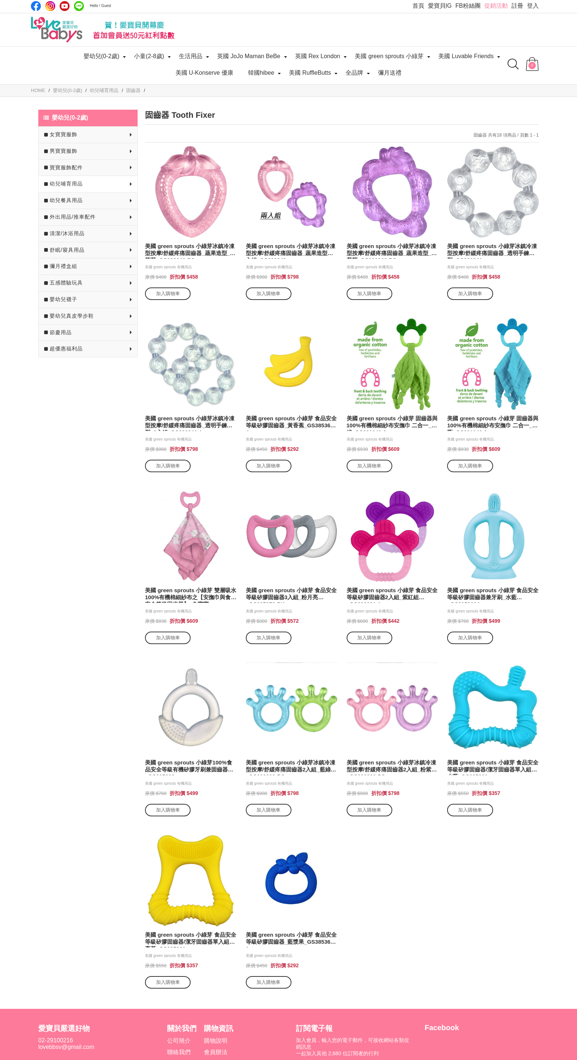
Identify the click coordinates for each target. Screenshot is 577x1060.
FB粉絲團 (468, 6)
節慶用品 (61, 332)
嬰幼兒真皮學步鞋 (72, 316)
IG (50, 6)
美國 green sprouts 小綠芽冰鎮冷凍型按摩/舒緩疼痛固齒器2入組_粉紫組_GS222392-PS (392, 767)
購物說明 (215, 1041)
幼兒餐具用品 (66, 200)
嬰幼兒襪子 (63, 299)
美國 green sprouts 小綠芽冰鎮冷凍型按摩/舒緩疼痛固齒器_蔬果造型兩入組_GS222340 (290, 251)
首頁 (418, 6)
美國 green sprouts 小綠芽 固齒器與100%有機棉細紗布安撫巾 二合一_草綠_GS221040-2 (392, 423)
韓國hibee (261, 73)
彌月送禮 (389, 73)
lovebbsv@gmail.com (66, 1047)
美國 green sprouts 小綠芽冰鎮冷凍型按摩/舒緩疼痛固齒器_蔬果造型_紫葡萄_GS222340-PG (392, 251)
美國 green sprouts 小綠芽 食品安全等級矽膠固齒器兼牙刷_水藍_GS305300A (492, 595)
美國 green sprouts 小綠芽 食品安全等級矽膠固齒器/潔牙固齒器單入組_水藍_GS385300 (492, 767)
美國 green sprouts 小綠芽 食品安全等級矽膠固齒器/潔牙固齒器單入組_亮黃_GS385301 (190, 939)
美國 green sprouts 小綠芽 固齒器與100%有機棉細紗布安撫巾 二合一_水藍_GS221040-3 (492, 423)
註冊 (517, 6)
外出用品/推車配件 (73, 217)
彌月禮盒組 (63, 266)
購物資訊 (218, 1028)
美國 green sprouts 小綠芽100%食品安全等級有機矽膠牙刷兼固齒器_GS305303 (188, 767)
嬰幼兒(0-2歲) (102, 56)
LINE (79, 6)
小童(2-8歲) (149, 56)
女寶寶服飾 (63, 134)
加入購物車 (168, 293)
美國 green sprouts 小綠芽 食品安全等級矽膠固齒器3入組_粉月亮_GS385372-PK (291, 595)
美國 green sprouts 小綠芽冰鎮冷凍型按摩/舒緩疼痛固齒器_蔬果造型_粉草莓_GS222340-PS (190, 251)
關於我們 (182, 1028)
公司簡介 (179, 1041)
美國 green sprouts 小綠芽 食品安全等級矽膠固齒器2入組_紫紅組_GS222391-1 (392, 595)
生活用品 (190, 56)
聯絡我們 (179, 1052)
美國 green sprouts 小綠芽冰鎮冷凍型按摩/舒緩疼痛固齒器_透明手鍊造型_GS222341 (492, 251)
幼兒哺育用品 (66, 184)
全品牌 (354, 73)
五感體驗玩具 (66, 283)
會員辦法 (215, 1052)
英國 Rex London (317, 56)
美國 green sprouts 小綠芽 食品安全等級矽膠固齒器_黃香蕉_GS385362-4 (291, 423)
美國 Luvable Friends (465, 56)
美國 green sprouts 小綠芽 (389, 56)
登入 (533, 6)
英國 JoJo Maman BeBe (248, 56)
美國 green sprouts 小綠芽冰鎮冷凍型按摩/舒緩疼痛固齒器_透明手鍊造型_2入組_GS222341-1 (189, 423)
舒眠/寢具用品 (67, 250)
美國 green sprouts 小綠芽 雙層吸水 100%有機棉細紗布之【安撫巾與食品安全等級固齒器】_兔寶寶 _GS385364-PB (190, 595)
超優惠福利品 (66, 348)
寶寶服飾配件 (66, 167)
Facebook (36, 6)
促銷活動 (496, 6)
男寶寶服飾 (63, 151)
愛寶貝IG (440, 6)
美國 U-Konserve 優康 (204, 73)
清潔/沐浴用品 (67, 233)
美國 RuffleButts (310, 73)
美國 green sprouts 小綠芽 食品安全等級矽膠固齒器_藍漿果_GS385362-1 (291, 939)
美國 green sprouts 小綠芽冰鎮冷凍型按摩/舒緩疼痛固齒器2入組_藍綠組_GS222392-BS (291, 767)
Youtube (65, 6)
